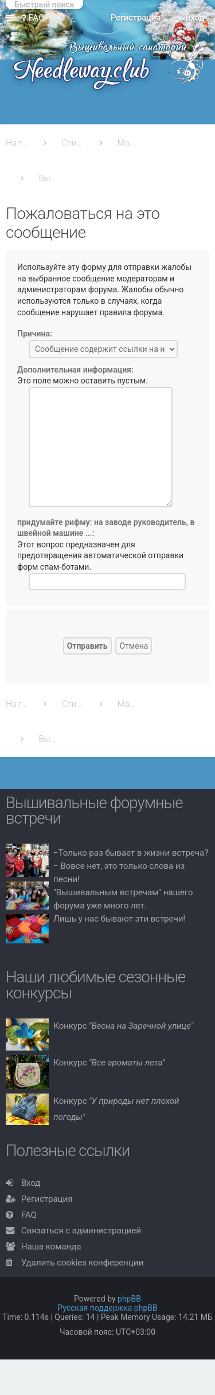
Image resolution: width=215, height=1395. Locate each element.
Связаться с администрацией (81, 1230)
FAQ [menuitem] (33, 18)
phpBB (129, 1298)
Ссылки (12, 18)
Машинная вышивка (129, 143)
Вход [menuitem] (194, 18)
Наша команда (51, 1246)
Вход (31, 1183)
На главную (17, 143)
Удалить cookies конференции (82, 1262)
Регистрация (47, 1199)
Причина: (34, 333)
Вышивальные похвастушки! (49, 178)
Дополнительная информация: (75, 369)
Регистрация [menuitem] (136, 18)
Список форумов (72, 143)
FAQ (29, 1215)
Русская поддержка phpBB (107, 1307)
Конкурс (123, 1026)
